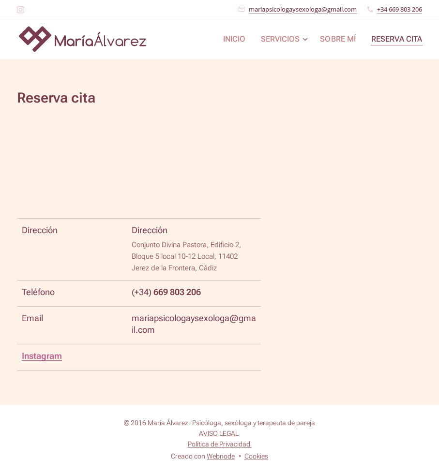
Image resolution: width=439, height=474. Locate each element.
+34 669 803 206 (399, 9)
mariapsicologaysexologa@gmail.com (303, 9)
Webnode (221, 456)
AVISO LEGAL (219, 433)
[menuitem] (244, 39)
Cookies (256, 456)
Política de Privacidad (220, 444)
